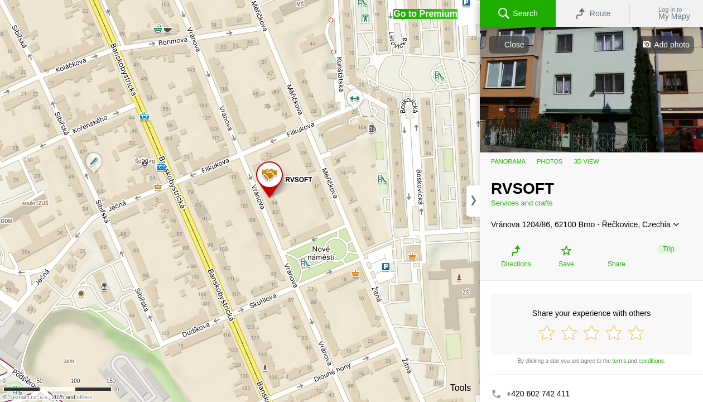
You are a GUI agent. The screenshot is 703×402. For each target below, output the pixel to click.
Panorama (508, 161)
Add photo (672, 44)
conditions (651, 361)
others (84, 397)
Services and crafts (522, 203)
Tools (460, 388)
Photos (549, 161)
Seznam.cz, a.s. (29, 397)
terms (620, 361)
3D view (586, 161)
